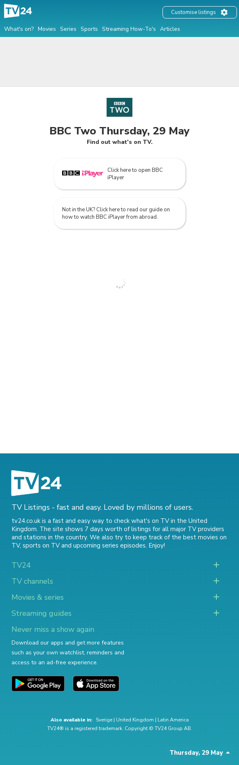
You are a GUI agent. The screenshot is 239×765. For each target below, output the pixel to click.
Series (68, 29)
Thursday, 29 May (196, 753)
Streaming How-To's (129, 29)
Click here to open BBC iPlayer (112, 173)
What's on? (19, 29)
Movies (47, 29)
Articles (170, 29)
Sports (89, 29)
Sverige (104, 719)
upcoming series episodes (109, 545)
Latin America (173, 719)
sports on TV (41, 545)
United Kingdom (135, 719)
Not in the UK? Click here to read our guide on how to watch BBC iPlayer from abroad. (116, 213)
